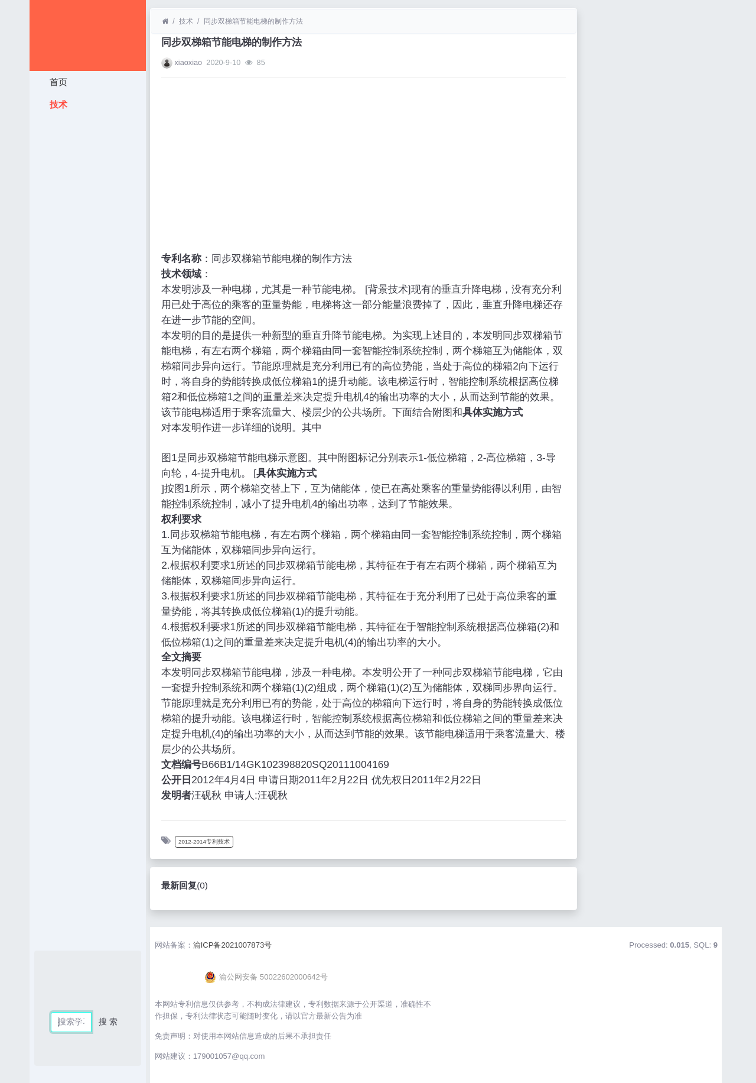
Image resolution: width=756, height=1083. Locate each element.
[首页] (165, 21)
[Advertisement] (88, 292)
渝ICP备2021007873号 (232, 945)
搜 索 (108, 1021)
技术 (57, 104)
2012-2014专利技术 (204, 841)
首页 (57, 82)
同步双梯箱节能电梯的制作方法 (253, 21)
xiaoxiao (188, 62)
